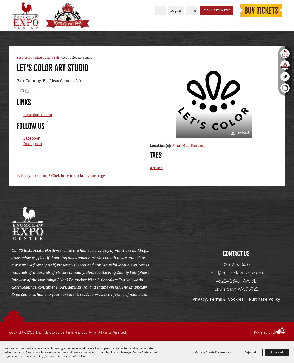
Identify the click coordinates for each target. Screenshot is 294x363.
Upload (242, 133)
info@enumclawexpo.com (236, 273)
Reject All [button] (251, 352)
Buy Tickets (261, 10)
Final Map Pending (188, 146)
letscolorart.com (37, 115)
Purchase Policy (264, 299)
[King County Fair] (68, 15)
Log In (175, 10)
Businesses (24, 57)
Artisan (156, 168)
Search (160, 10)
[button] (214, 100)
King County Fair (47, 57)
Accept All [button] (277, 352)
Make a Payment (217, 10)
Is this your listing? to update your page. (61, 176)
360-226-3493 (236, 265)
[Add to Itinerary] (28, 91)
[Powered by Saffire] (279, 331)
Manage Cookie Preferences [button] (213, 352)
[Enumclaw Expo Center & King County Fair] (25, 15)
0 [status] (195, 11)
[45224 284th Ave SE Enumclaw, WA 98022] (236, 284)
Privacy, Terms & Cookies (217, 299)
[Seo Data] (236, 223)
